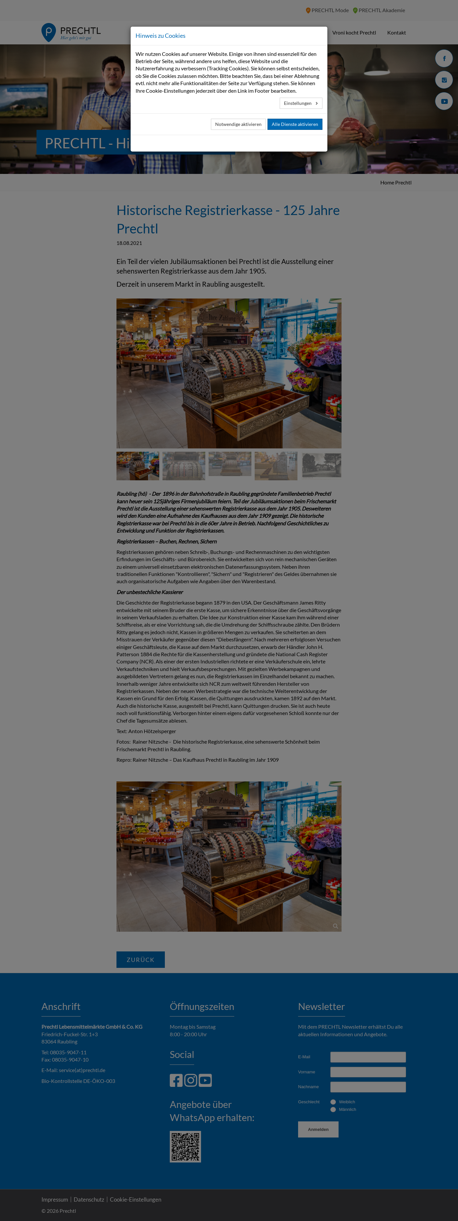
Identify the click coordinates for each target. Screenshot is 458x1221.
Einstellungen (298, 103)
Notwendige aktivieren (238, 124)
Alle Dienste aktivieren (295, 124)
